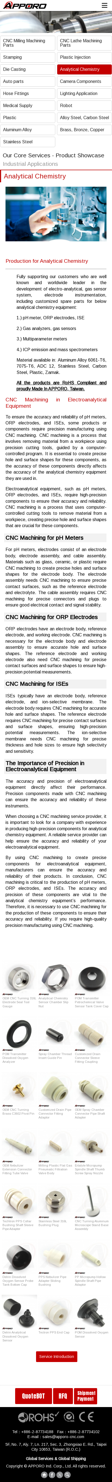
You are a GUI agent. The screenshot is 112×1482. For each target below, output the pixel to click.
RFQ (63, 1396)
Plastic (9, 117)
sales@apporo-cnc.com (63, 1437)
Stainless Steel (17, 141)
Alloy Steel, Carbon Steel (84, 117)
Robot (66, 105)
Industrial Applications (30, 164)
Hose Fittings (16, 93)
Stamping (12, 57)
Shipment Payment (86, 1396)
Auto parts (13, 81)
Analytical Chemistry (79, 69)
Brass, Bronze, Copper (82, 129)
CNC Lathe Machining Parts (81, 42)
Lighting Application (78, 93)
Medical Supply (17, 105)
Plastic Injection (75, 57)
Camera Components (80, 81)
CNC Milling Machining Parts (24, 42)
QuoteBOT (33, 1396)
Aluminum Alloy (17, 129)
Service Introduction (56, 1356)
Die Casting (14, 69)
